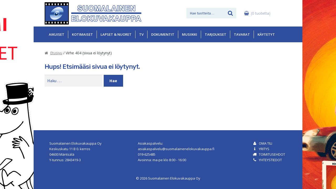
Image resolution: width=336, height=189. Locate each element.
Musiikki (189, 34)
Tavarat (242, 34)
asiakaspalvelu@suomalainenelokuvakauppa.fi (176, 148)
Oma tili (265, 143)
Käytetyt (266, 34)
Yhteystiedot (270, 160)
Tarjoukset (215, 34)
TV (141, 34)
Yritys (264, 148)
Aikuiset (56, 34)
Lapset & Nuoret (116, 34)
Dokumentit (162, 34)
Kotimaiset (82, 34)
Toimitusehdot (272, 154)
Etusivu (56, 52)
